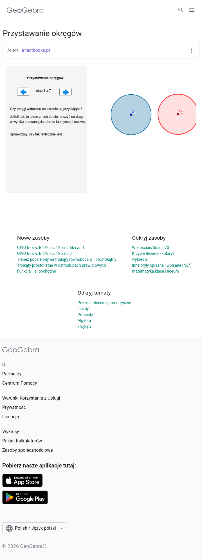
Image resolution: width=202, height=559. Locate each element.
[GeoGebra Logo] (25, 10)
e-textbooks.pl (36, 50)
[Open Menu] (191, 10)
